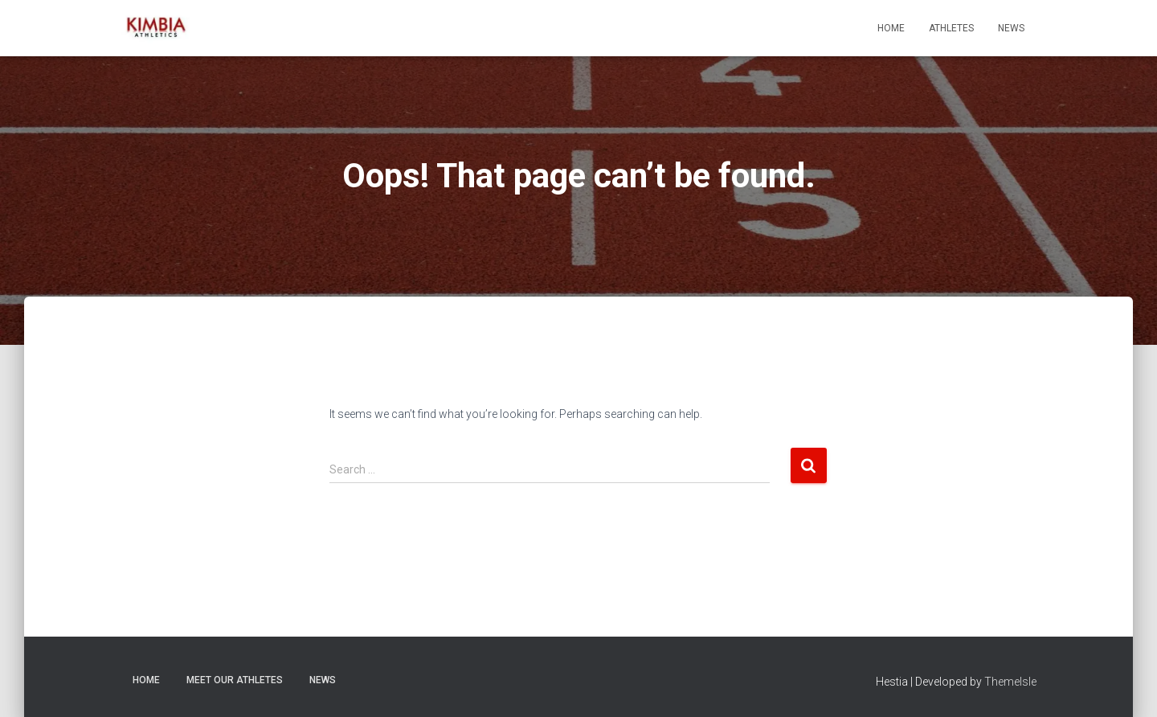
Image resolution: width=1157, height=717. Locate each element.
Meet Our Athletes (234, 680)
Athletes (951, 28)
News (1011, 28)
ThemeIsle (1010, 681)
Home (891, 28)
